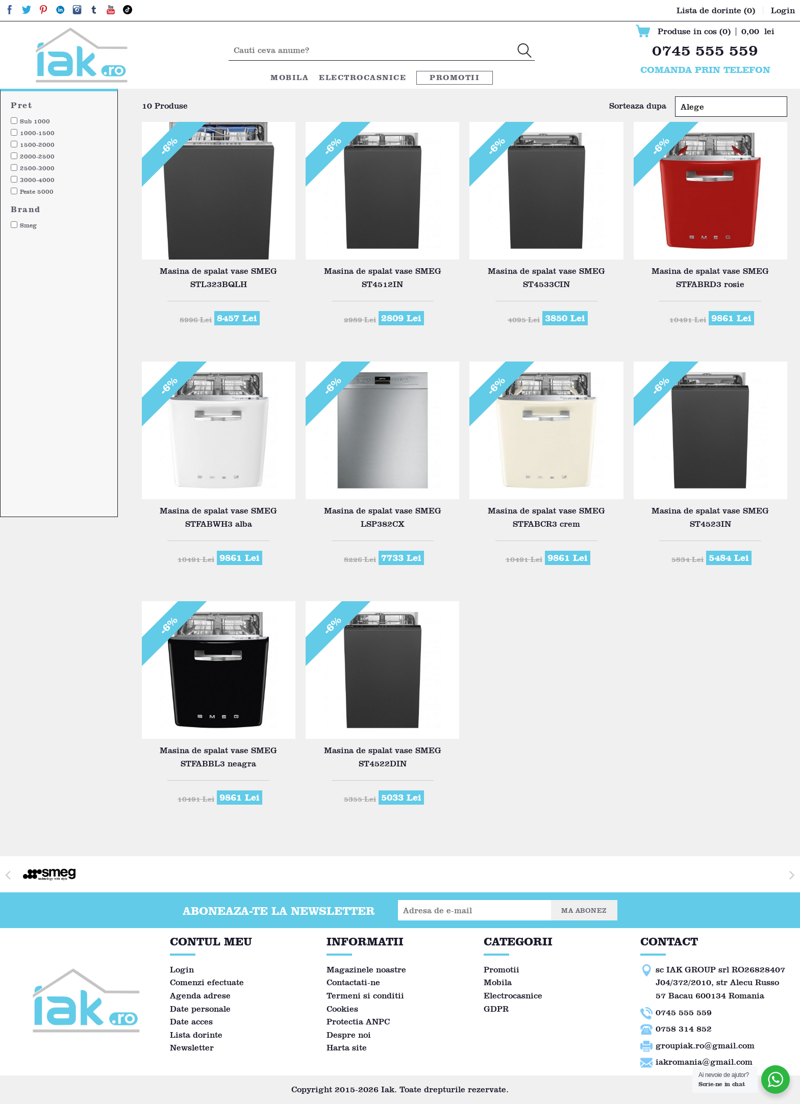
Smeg (28, 225)
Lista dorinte (196, 1035)
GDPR (496, 1009)
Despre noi (349, 1035)
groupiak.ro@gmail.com (705, 1045)
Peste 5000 (37, 191)
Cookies (342, 1009)
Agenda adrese (200, 995)
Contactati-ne (353, 982)
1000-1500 (37, 133)
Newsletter (192, 1047)
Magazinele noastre (366, 969)
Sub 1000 (35, 121)
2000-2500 (37, 156)
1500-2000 (37, 144)
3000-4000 (37, 180)
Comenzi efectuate (207, 982)
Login (182, 969)
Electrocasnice (362, 77)
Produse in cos (694, 31)
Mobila (289, 77)
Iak (387, 1089)
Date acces (191, 1021)
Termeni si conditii (365, 995)
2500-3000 (37, 168)
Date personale (200, 1009)
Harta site (347, 1047)
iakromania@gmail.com (704, 1062)
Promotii (455, 77)
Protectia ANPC (358, 1021)
